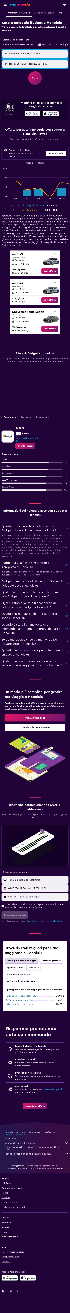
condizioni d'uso (35, 921)
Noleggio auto (18, 1166)
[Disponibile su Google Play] (33, 114)
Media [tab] (41, 163)
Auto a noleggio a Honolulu (42, 1168)
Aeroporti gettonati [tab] (51, 961)
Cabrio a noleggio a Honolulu (20, 1004)
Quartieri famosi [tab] (15, 968)
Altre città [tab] (33, 968)
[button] (5, 4)
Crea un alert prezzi (52, 1089)
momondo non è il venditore (36, 1143)
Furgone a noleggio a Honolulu (21, 996)
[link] (49, 271)
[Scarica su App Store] (28, 1278)
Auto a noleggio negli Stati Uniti (41, 1166)
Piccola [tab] (29, 163)
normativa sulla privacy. (53, 921)
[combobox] (18, 39)
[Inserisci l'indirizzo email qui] (37, 897)
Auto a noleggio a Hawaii (16, 1168)
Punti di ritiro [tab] (43, 417)
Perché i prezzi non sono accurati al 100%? (36, 1154)
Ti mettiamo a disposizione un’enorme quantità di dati (36, 1148)
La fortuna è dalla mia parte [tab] (21, 981)
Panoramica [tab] (10, 417)
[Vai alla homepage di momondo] (20, 4)
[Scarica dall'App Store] (51, 114)
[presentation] (51, 113)
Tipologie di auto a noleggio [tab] (21, 961)
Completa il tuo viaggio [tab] (19, 974)
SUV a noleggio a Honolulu (19, 1000)
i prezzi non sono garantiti (15, 1134)
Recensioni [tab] (26, 417)
